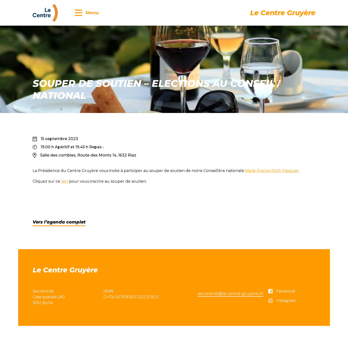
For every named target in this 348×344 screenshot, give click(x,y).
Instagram (282, 300)
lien (64, 181)
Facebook (281, 291)
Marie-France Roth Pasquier (272, 170)
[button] (87, 12)
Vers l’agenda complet (59, 222)
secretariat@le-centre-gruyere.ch (230, 293)
